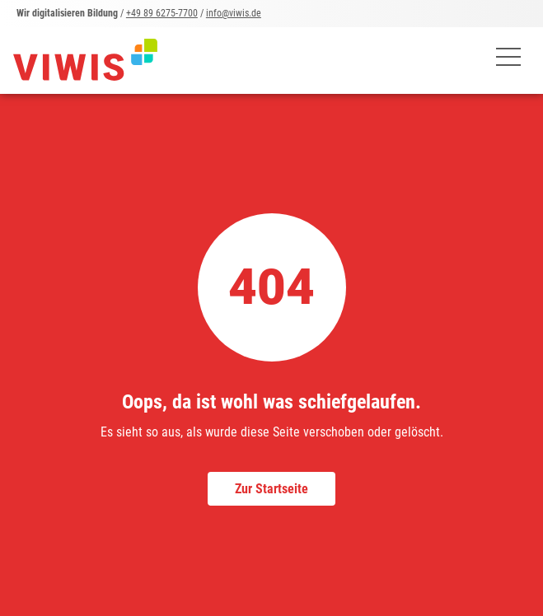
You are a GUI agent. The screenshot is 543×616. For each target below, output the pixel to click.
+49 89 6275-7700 (162, 13)
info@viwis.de (233, 13)
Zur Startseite (271, 489)
